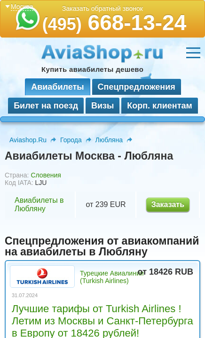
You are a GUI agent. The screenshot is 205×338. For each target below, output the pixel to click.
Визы (102, 105)
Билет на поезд (46, 105)
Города (71, 140)
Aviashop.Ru (28, 140)
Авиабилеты (57, 87)
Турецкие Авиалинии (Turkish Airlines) (112, 276)
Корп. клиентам (159, 105)
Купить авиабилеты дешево (92, 69)
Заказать (167, 204)
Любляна (109, 140)
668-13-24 (114, 22)
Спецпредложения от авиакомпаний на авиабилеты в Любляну (102, 246)
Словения (46, 175)
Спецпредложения (136, 87)
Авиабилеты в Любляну (39, 204)
